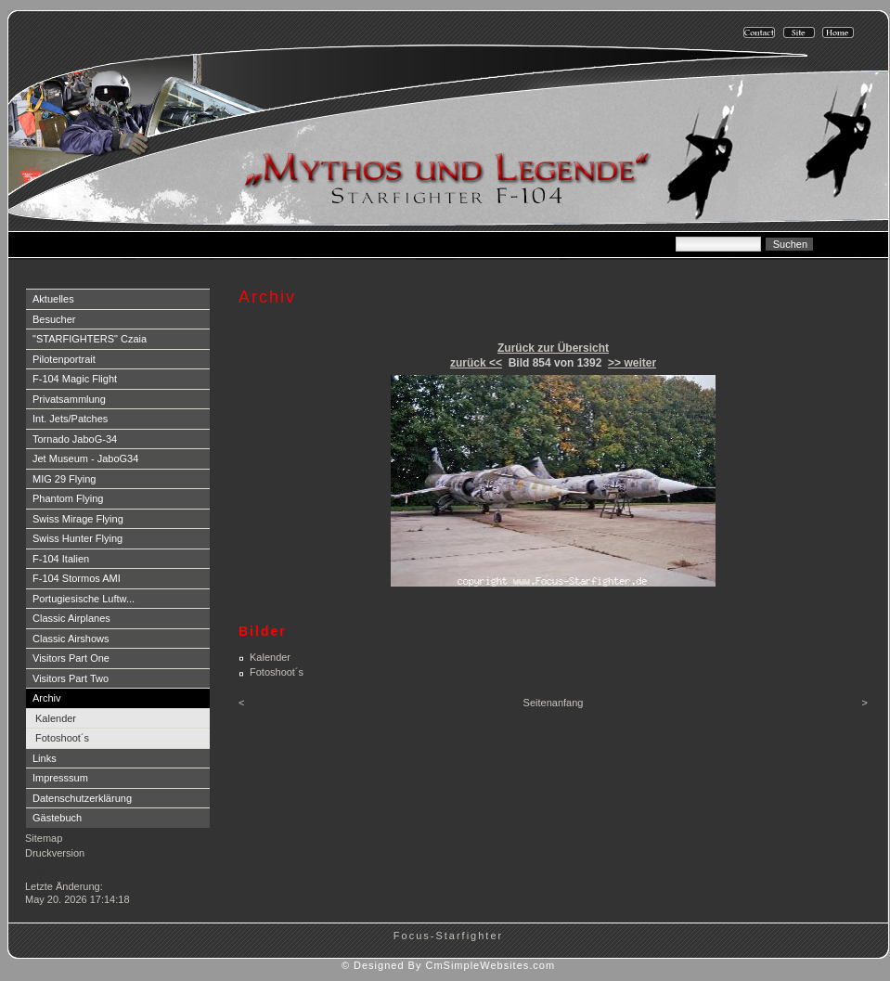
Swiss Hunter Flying (77, 538)
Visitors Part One (71, 658)
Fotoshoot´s (62, 737)
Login (39, 870)
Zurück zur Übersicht (553, 348)
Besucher (53, 319)
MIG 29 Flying (64, 478)
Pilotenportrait (64, 359)
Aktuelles (53, 298)
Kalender (55, 718)
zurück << (476, 362)
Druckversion (54, 852)
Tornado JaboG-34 (74, 439)
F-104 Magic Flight (74, 378)
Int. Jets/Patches (70, 418)
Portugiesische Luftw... (83, 598)
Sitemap (43, 838)
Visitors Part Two (70, 678)
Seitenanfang (553, 702)
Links (44, 758)
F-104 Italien (60, 558)
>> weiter (632, 362)
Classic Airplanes (71, 618)
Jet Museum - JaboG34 (85, 458)
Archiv (46, 697)
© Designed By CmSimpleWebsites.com (448, 965)
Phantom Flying (67, 498)
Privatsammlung (69, 399)
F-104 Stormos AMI (76, 578)
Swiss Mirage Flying (77, 518)
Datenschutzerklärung (82, 798)
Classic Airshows (71, 638)
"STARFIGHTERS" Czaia (89, 338)
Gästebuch (57, 817)
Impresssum (60, 777)
